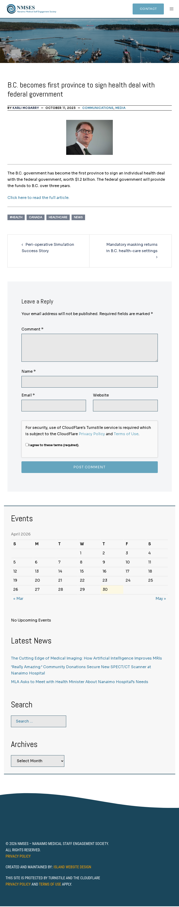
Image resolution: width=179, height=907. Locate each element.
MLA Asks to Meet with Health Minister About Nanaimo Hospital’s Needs (79, 682)
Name (28, 372)
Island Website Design (72, 867)
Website (101, 395)
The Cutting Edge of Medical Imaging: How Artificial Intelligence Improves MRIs (86, 659)
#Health (16, 218)
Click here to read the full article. (38, 198)
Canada (35, 218)
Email (28, 395)
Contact (145, 9)
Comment (32, 330)
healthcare (58, 218)
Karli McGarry (26, 108)
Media (120, 108)
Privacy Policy (92, 434)
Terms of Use (126, 434)
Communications (98, 108)
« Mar (18, 599)
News (78, 218)
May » (160, 599)
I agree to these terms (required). (52, 446)
